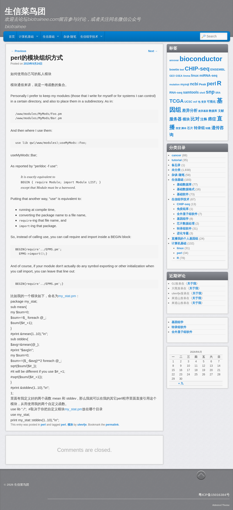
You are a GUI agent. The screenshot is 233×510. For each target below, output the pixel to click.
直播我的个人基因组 (185, 238)
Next (152, 51)
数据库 (213, 110)
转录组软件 (184, 228)
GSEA (178, 75)
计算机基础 (27, 37)
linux (195, 75)
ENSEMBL (217, 69)
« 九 (180, 383)
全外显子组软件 (187, 214)
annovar (174, 60)
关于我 (191, 283)
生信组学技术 (90, 37)
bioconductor (201, 59)
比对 (195, 118)
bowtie (174, 69)
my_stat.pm (67, 296)
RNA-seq (175, 92)
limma (186, 75)
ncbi (194, 84)
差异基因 (203, 111)
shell (202, 92)
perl (43, 424)
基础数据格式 (186, 189)
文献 (221, 110)
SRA (217, 92)
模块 (70, 424)
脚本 (183, 128)
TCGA (176, 101)
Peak (202, 84)
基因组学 (183, 218)
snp (210, 92)
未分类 (176, 170)
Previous (18, 51)
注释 (203, 119)
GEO (172, 75)
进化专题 (183, 233)
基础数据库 (184, 184)
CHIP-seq (197, 68)
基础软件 (183, 194)
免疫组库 (183, 209)
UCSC (188, 101)
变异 (203, 101)
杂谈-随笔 (69, 36)
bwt (182, 69)
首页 (12, 36)
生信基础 (50, 37)
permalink (112, 424)
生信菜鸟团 (25, 11)
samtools (191, 92)
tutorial (177, 160)
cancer (176, 155)
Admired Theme (221, 505)
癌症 (212, 119)
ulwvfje (82, 424)
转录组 (199, 128)
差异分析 (190, 110)
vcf (195, 101)
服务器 (175, 119)
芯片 (190, 128)
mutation (174, 84)
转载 (207, 128)
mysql (184, 84)
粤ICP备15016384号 (214, 495)
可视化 (211, 101)
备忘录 (176, 165)
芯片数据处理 (186, 223)
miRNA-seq (209, 75)
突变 (178, 128)
